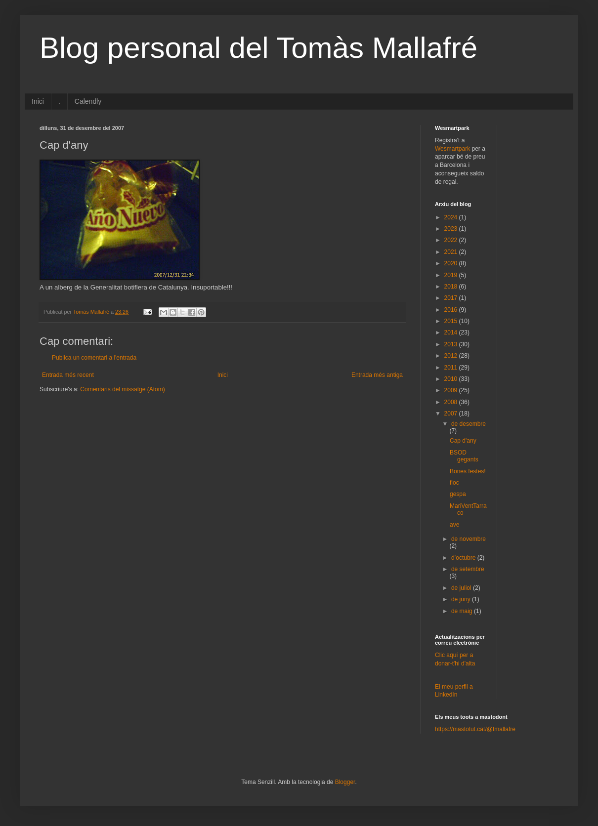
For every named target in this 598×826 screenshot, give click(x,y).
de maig (462, 611)
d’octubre (464, 557)
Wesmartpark (452, 148)
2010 (451, 378)
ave (454, 524)
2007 (451, 413)
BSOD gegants (464, 456)
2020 (451, 263)
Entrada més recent (68, 375)
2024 (451, 217)
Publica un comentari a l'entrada (94, 357)
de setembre (467, 569)
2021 (451, 251)
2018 (451, 286)
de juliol (462, 587)
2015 (451, 321)
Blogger (345, 782)
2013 (451, 344)
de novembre (468, 539)
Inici (38, 101)
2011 (451, 367)
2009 (451, 390)
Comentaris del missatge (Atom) (122, 389)
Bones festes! (468, 471)
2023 (451, 228)
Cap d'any (463, 440)
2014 (451, 332)
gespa (458, 494)
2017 (451, 297)
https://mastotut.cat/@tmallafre (475, 729)
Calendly (88, 101)
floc (454, 482)
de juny (461, 599)
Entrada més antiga (377, 375)
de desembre (468, 423)
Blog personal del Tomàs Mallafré (258, 47)
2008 (451, 402)
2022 (451, 240)
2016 (451, 309)
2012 (451, 355)
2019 (451, 275)
